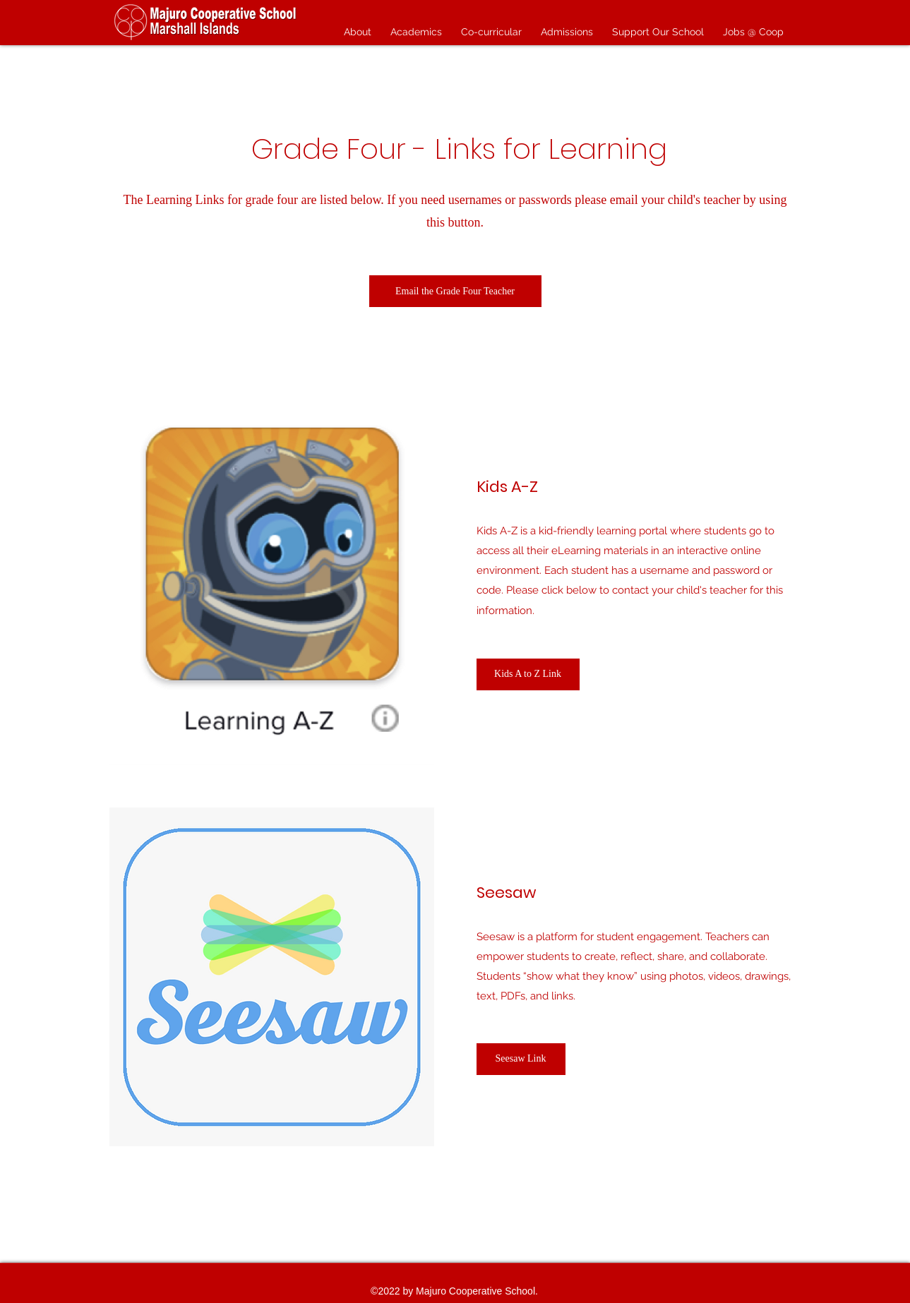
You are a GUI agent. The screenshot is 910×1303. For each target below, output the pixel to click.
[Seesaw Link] (521, 1059)
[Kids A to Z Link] (528, 674)
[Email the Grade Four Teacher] (455, 291)
